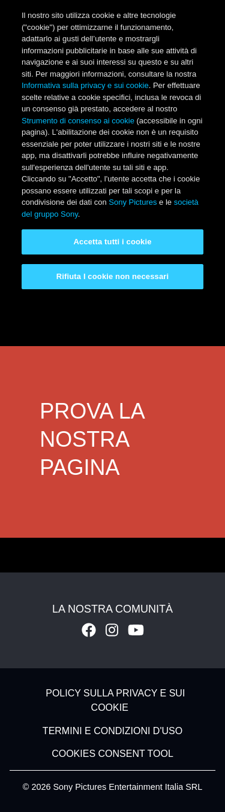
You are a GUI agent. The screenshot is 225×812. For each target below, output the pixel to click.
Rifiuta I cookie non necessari (112, 276)
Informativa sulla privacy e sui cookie (85, 85)
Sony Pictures (133, 202)
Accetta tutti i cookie (113, 241)
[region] (112, 149)
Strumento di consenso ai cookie (78, 120)
